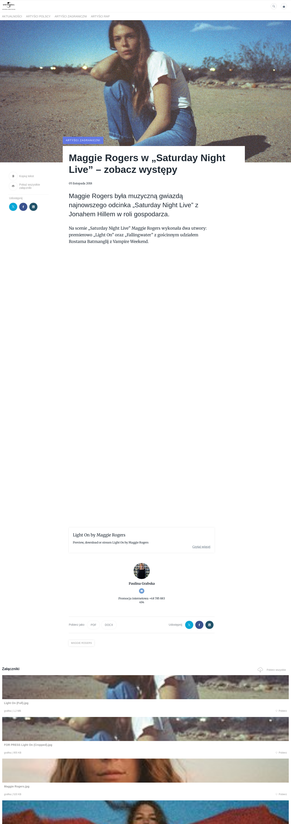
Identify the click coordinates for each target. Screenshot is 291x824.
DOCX (109, 624)
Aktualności (12, 16)
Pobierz (63, 711)
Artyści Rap (100, 16)
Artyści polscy (38, 16)
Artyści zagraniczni (71, 16)
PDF (93, 624)
